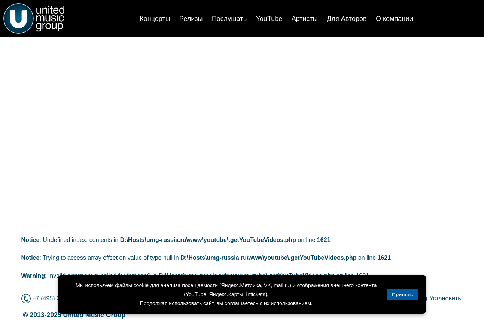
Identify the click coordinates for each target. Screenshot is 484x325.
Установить (445, 298)
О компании (394, 18)
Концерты (155, 18)
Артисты (305, 18)
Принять (402, 294)
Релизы (191, 18)
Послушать (229, 18)
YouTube (269, 18)
